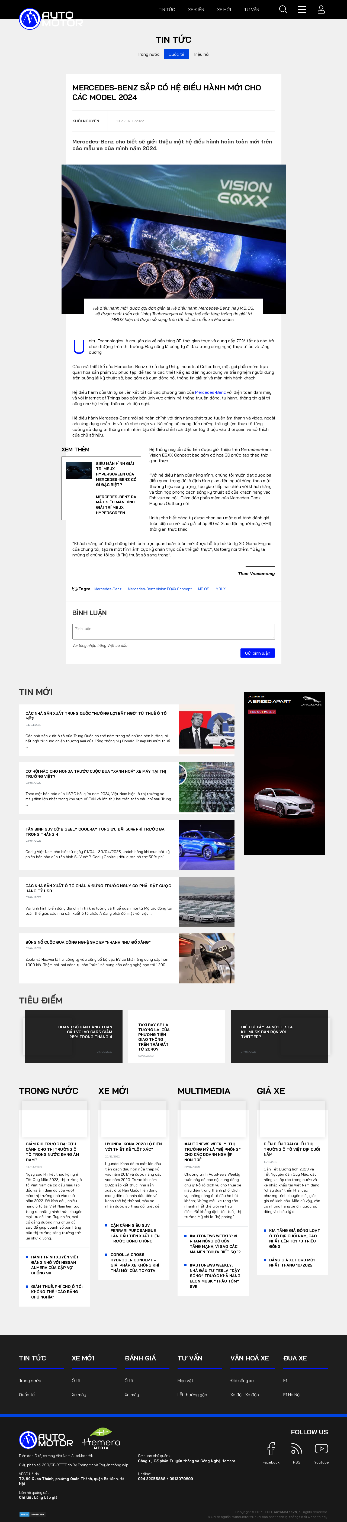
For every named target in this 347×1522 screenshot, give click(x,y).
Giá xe (271, 1090)
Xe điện (196, 9)
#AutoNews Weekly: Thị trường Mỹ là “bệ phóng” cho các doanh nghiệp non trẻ (212, 1152)
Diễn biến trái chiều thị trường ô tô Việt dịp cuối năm (292, 1149)
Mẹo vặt (185, 1380)
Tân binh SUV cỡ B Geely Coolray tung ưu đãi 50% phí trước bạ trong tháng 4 (95, 832)
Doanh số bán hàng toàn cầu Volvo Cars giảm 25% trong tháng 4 (85, 1032)
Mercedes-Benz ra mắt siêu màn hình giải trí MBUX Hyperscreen (116, 504)
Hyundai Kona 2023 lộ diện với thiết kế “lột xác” (133, 1147)
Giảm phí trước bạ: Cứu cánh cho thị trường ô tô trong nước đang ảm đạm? (52, 1152)
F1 (285, 1380)
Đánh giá (140, 1358)
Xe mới (224, 9)
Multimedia (204, 1090)
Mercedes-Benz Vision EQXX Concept (160, 589)
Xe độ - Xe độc (244, 1394)
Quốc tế (176, 54)
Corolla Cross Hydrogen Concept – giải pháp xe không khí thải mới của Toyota (135, 1262)
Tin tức (167, 9)
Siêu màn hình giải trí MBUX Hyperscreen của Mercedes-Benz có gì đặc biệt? (116, 474)
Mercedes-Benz (210, 392)
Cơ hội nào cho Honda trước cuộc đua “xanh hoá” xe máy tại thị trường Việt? (95, 774)
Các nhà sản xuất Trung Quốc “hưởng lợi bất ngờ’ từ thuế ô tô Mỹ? (96, 716)
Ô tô (76, 1380)
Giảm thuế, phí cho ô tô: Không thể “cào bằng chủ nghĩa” (56, 1292)
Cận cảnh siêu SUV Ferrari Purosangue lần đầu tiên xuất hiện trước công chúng (135, 1233)
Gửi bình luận (257, 653)
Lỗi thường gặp (192, 1394)
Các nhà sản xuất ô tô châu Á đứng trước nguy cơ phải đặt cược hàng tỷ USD (98, 888)
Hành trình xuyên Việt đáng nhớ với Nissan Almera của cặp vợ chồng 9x (55, 1265)
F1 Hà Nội (291, 1394)
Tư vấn (251, 9)
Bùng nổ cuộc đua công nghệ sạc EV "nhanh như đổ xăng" (87, 942)
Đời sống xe (242, 1380)
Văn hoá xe (249, 1358)
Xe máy (79, 1394)
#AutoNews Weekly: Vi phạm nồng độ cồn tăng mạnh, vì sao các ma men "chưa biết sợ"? (215, 1244)
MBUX (221, 589)
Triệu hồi (201, 54)
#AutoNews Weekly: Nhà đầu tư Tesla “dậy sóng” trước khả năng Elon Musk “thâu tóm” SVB (215, 1276)
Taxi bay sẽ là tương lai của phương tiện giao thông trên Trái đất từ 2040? (154, 1037)
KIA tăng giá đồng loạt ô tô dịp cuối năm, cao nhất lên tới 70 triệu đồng (294, 1238)
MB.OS (203, 589)
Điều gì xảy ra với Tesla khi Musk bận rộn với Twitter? (267, 1032)
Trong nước (148, 54)
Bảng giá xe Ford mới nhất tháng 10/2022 (292, 1263)
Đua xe (295, 1358)
